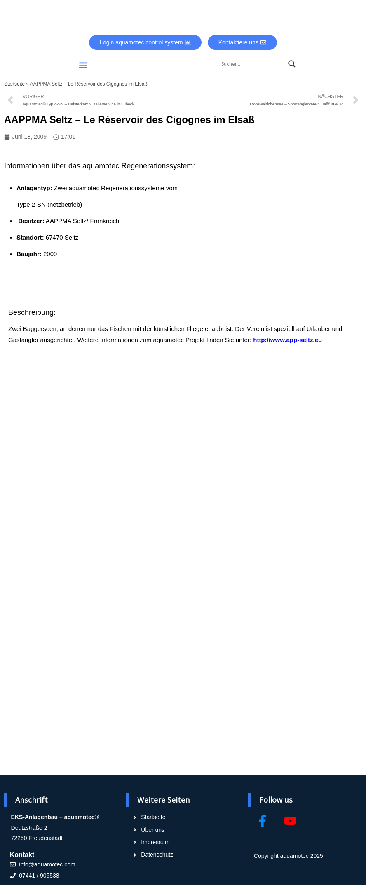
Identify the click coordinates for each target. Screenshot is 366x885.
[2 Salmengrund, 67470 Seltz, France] (270, 235)
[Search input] (252, 64)
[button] (83, 65)
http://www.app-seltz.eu (287, 339)
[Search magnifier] (292, 64)
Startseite (14, 84)
